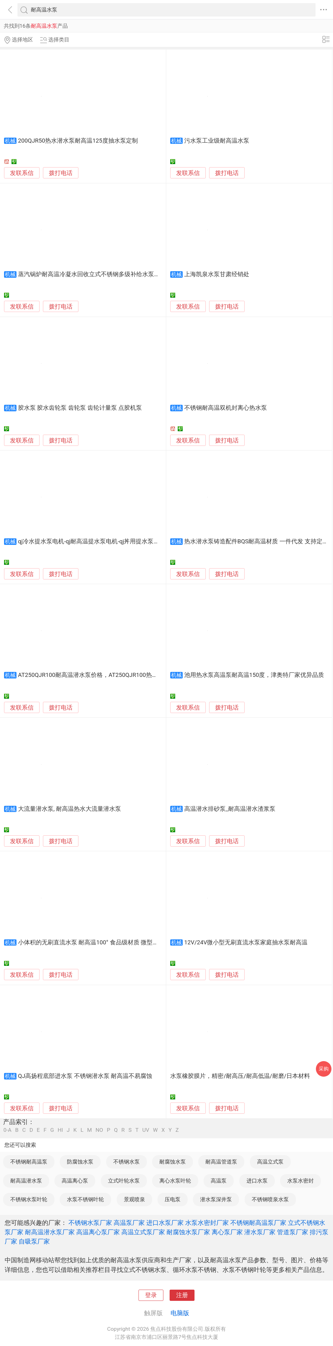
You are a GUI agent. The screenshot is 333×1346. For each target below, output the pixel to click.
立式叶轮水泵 (124, 1181)
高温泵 (219, 1181)
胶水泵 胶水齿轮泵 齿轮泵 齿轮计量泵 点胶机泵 (80, 407)
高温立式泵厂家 (143, 1232)
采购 (324, 1069)
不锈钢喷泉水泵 (270, 1199)
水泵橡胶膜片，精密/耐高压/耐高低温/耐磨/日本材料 (240, 1076)
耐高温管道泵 (221, 1162)
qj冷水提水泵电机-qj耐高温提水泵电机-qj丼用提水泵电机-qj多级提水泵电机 (115, 541)
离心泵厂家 (227, 1232)
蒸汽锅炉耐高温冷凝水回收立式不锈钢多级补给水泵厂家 (92, 274)
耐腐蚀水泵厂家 (188, 1232)
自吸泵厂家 (34, 1241)
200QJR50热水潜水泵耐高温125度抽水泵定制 (78, 140)
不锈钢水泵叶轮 (28, 1199)
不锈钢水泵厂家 (90, 1222)
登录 (151, 1295)
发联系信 (22, 173)
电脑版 (180, 1313)
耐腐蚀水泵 (172, 1162)
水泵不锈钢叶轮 (85, 1199)
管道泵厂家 (292, 1232)
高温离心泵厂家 (98, 1232)
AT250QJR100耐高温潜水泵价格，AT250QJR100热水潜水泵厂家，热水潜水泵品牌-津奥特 (136, 675)
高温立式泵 (270, 1162)
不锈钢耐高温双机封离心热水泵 (225, 407)
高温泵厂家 (129, 1222)
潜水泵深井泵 (216, 1199)
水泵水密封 (300, 1181)
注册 (182, 1295)
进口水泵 (257, 1181)
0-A (7, 1130)
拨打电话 (61, 173)
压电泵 (173, 1199)
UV (145, 1130)
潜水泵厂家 (259, 1232)
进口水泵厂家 (165, 1222)
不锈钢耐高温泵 (28, 1162)
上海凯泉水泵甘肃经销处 (216, 274)
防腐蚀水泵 (80, 1162)
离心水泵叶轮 (175, 1181)
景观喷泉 (134, 1199)
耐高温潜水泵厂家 (50, 1232)
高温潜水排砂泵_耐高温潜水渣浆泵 (229, 808)
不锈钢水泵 (126, 1162)
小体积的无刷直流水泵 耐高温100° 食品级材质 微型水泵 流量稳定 (104, 942)
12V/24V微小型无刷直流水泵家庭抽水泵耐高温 (246, 942)
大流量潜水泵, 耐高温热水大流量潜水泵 (69, 808)
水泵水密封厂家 (207, 1222)
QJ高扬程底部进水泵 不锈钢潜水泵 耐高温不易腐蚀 (85, 1076)
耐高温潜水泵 (26, 1181)
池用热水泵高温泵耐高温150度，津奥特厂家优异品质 (254, 675)
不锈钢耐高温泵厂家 (258, 1222)
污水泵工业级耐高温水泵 (216, 140)
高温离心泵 (75, 1181)
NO (99, 1130)
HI (60, 1130)
